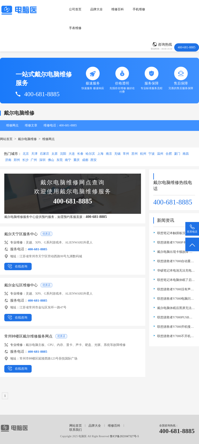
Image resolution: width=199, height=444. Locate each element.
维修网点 (12, 125)
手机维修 (139, 9)
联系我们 (75, 429)
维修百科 (117, 9)
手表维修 (75, 28)
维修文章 (31, 125)
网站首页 (6, 139)
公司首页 (75, 9)
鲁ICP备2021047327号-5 (124, 436)
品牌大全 (96, 9)
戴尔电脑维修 (27, 139)
